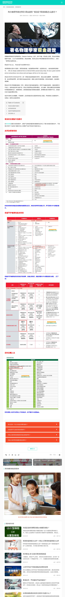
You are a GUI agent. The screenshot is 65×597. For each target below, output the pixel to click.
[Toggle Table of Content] (23, 103)
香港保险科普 (9, 528)
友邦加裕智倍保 (12, 108)
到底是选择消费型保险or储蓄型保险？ (36, 528)
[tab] (32, 424)
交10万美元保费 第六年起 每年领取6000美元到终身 (32, 517)
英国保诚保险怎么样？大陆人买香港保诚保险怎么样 (41, 541)
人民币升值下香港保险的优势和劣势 (35, 569)
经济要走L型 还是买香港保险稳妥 (34, 555)
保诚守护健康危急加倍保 (14, 111)
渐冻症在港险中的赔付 (13, 106)
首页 (4, 7)
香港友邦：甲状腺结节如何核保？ (34, 582)
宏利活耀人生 (11, 113)
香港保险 (8, 123)
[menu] (61, 2)
